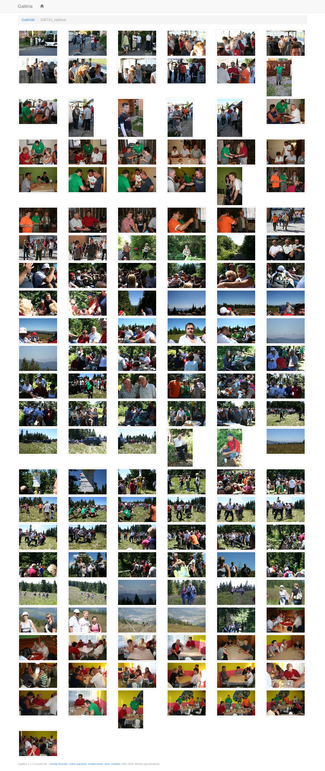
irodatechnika (95, 764)
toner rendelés (112, 764)
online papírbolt (77, 764)
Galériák (28, 20)
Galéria (25, 6)
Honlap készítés (59, 764)
